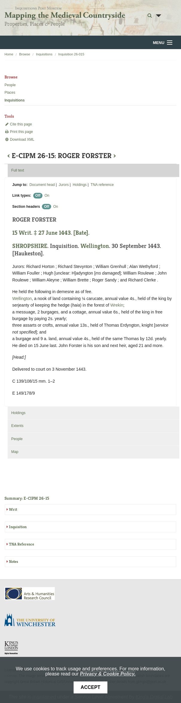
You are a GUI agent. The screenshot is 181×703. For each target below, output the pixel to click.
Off (37, 195)
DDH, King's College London (11, 647)
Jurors (64, 185)
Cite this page (18, 124)
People (10, 85)
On (47, 195)
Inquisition (18, 526)
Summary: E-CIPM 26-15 (26, 498)
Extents (17, 426)
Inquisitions (44, 54)
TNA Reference (21, 544)
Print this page (18, 132)
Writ (13, 509)
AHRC (30, 594)
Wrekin (116, 305)
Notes (13, 561)
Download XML (19, 139)
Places (9, 92)
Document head (42, 185)
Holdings (80, 185)
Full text (17, 170)
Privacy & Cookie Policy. (108, 673)
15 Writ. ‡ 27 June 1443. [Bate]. (50, 233)
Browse (24, 54)
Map (14, 452)
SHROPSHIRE (29, 246)
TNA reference (102, 185)
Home (8, 54)
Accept (91, 687)
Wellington (94, 246)
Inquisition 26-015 (71, 54)
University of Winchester (32, 620)
